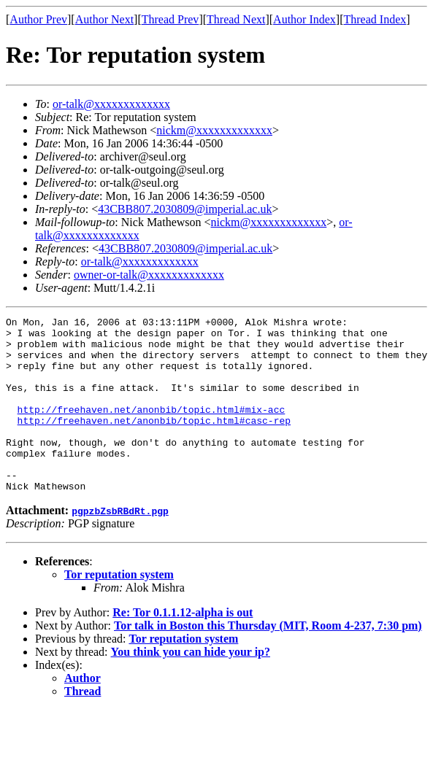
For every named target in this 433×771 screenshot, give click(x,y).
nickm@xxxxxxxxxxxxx (214, 130)
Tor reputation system (119, 609)
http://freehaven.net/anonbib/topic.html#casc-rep (154, 442)
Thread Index (375, 19)
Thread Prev (170, 19)
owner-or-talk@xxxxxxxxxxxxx (149, 274)
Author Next (104, 19)
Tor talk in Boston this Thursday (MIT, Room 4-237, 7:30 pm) (268, 660)
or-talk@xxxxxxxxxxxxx (111, 104)
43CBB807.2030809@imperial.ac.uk (185, 209)
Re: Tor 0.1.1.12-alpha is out (182, 647)
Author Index (304, 19)
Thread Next (236, 19)
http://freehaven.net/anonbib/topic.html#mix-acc (152, 428)
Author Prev (38, 19)
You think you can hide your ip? (190, 687)
